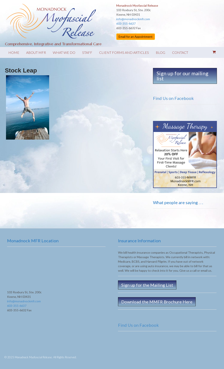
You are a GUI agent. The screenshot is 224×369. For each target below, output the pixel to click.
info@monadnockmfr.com (133, 19)
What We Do (64, 52)
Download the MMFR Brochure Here (156, 301)
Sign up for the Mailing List (147, 285)
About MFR (36, 52)
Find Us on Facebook (173, 98)
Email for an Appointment (136, 36)
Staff (87, 52)
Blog (160, 52)
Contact (180, 52)
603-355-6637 (126, 23)
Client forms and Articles (124, 52)
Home (13, 52)
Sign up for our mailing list (182, 75)
